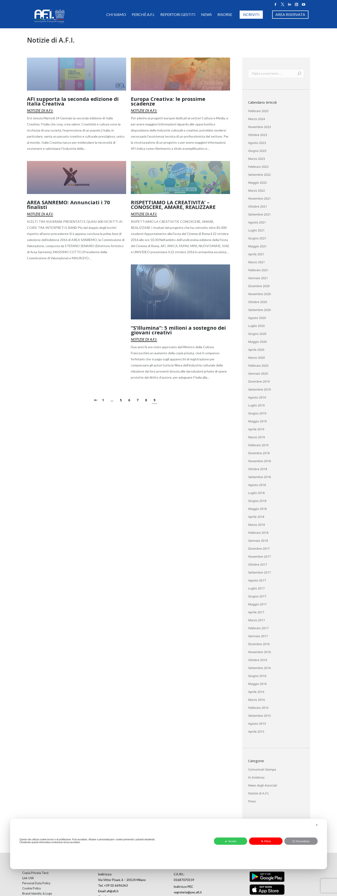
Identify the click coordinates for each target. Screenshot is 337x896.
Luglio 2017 (256, 588)
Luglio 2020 (256, 326)
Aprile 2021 (256, 254)
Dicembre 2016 (259, 644)
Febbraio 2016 (258, 708)
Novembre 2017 (259, 556)
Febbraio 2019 (258, 445)
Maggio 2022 (257, 182)
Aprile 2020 (256, 349)
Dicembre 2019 (259, 381)
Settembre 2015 (259, 715)
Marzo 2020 (256, 357)
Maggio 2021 (257, 246)
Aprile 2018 (256, 517)
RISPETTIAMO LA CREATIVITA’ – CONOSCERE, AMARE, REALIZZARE (173, 204)
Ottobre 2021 (257, 206)
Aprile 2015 (256, 731)
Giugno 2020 (257, 334)
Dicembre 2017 (259, 548)
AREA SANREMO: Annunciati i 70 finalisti (68, 204)
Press (252, 801)
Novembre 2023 (259, 127)
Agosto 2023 (257, 143)
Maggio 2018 (257, 509)
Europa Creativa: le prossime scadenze (168, 101)
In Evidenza (256, 777)
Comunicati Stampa (262, 769)
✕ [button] (317, 825)
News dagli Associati (262, 785)
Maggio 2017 (257, 604)
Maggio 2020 (257, 342)
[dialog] (168, 844)
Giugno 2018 (257, 501)
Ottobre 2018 (257, 469)
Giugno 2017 (257, 596)
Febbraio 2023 (258, 167)
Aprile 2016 (256, 692)
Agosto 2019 (257, 397)
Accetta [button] (230, 841)
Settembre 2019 (259, 389)
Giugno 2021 (257, 238)
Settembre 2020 (259, 310)
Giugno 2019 (257, 413)
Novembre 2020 (259, 294)
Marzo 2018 (256, 525)
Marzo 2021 (256, 262)
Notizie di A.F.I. (40, 110)
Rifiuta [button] (266, 841)
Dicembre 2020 (259, 286)
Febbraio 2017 (258, 628)
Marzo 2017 (256, 620)
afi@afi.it (112, 891)
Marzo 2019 (256, 437)
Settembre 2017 (259, 572)
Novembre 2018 (259, 461)
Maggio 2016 (257, 684)
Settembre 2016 (259, 668)
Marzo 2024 (256, 119)
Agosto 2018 (257, 485)
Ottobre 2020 (257, 302)
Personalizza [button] (301, 841)
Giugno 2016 (257, 676)
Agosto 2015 (257, 723)
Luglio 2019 (256, 405)
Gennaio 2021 (258, 278)
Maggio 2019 (257, 421)
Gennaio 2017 (258, 636)
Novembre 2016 (259, 652)
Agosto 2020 (257, 318)
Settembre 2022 (259, 174)
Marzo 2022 (256, 190)
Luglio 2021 (256, 230)
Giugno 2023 (257, 151)
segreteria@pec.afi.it (188, 892)
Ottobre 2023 (257, 135)
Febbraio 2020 (258, 365)
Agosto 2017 (257, 580)
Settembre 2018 (259, 477)
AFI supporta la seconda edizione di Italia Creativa (73, 101)
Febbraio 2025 (258, 111)
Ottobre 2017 (257, 564)
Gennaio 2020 (258, 373)
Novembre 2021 (259, 198)
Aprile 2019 (256, 429)
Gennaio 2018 (258, 540)
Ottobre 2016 (257, 660)
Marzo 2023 (256, 159)
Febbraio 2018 (258, 532)
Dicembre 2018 (259, 453)
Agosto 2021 (257, 222)
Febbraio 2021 (258, 270)
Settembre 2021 (259, 214)
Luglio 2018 (256, 493)
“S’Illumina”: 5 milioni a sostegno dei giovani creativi (178, 330)
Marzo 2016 (256, 700)
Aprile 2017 (256, 612)
